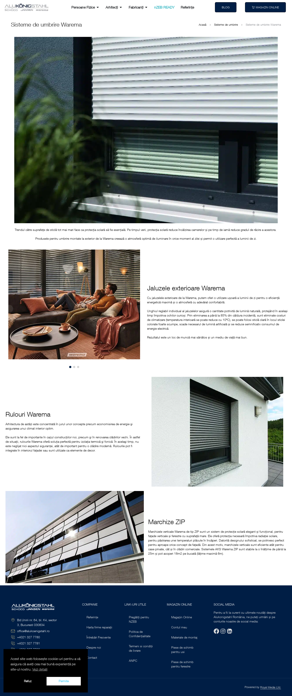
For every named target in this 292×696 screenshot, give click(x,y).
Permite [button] (64, 681)
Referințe (92, 617)
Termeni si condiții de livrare (141, 648)
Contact (92, 657)
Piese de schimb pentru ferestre (182, 664)
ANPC (133, 660)
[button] (9, 309)
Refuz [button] (27, 681)
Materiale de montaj (184, 637)
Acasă (202, 24)
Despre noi (94, 647)
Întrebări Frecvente (99, 637)
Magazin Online (181, 617)
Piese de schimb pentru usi (182, 650)
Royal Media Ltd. (270, 687)
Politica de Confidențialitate (139, 634)
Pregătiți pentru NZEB (139, 619)
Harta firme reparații (99, 627)
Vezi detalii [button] (39, 669)
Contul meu (179, 627)
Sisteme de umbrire (226, 24)
